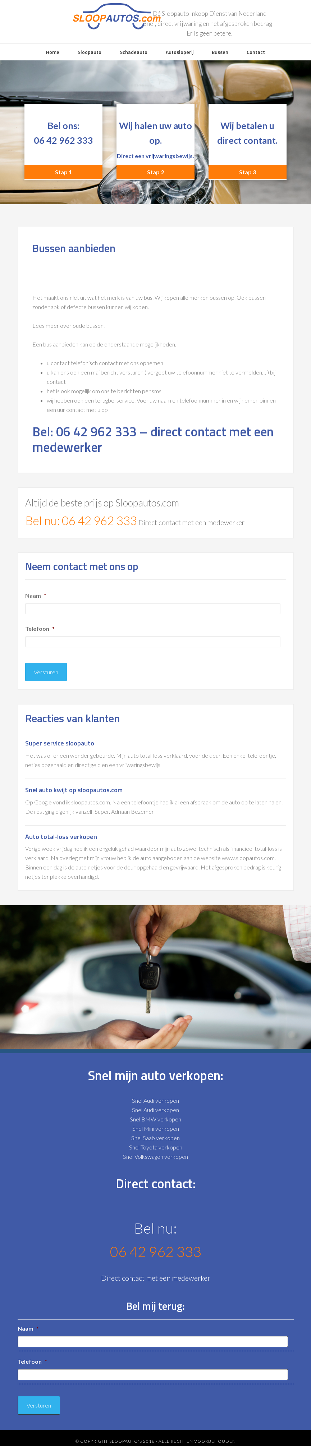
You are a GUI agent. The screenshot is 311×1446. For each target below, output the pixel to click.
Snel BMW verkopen (155, 1116)
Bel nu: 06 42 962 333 (81, 520)
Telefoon (40, 628)
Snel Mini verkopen (155, 1125)
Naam (35, 595)
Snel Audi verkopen (155, 1097)
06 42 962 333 (63, 140)
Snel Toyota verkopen (155, 1144)
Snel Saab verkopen (155, 1134)
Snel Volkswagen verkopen (155, 1153)
